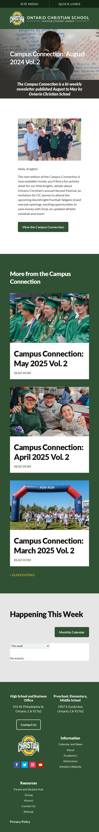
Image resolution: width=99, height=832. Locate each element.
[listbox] (30, 646)
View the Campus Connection (43, 227)
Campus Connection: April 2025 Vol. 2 (48, 451)
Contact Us (28, 725)
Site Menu (29, 4)
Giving (29, 795)
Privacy (15, 821)
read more (22, 373)
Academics (70, 755)
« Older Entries (22, 575)
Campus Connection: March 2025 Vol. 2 (48, 545)
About (70, 750)
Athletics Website (70, 766)
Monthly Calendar (72, 632)
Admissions (70, 761)
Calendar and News (70, 744)
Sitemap (29, 811)
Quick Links (69, 4)
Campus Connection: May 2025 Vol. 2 (48, 358)
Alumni (28, 800)
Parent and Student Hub (28, 789)
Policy (25, 821)
